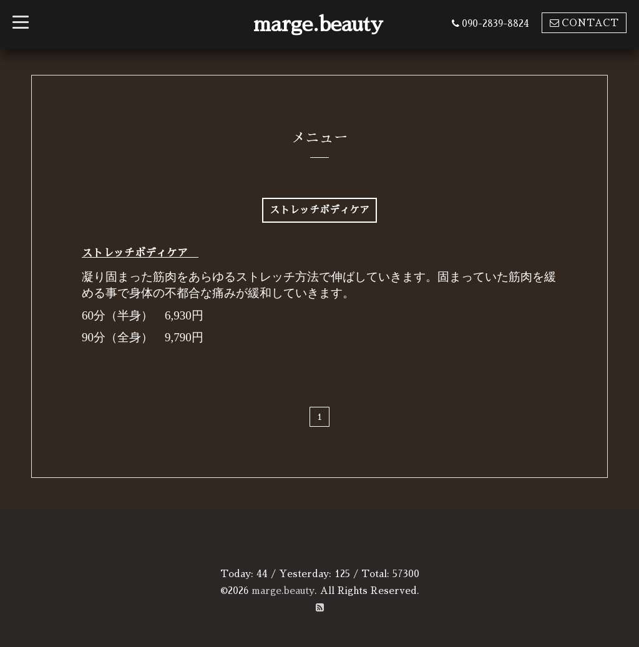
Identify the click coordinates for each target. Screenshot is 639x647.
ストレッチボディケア (140, 253)
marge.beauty (318, 24)
